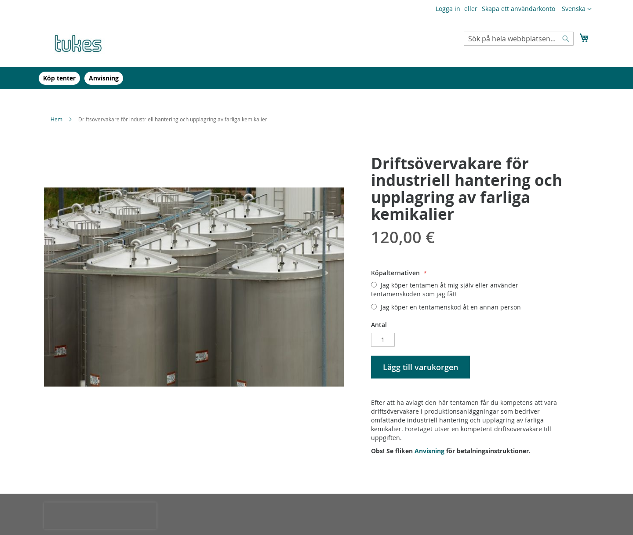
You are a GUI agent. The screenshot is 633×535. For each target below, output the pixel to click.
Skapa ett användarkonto (518, 8)
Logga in (448, 8)
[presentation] (100, 515)
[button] (577, 9)
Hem (56, 119)
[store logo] (81, 42)
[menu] (316, 78)
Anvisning (429, 451)
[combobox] (519, 39)
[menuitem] (59, 78)
